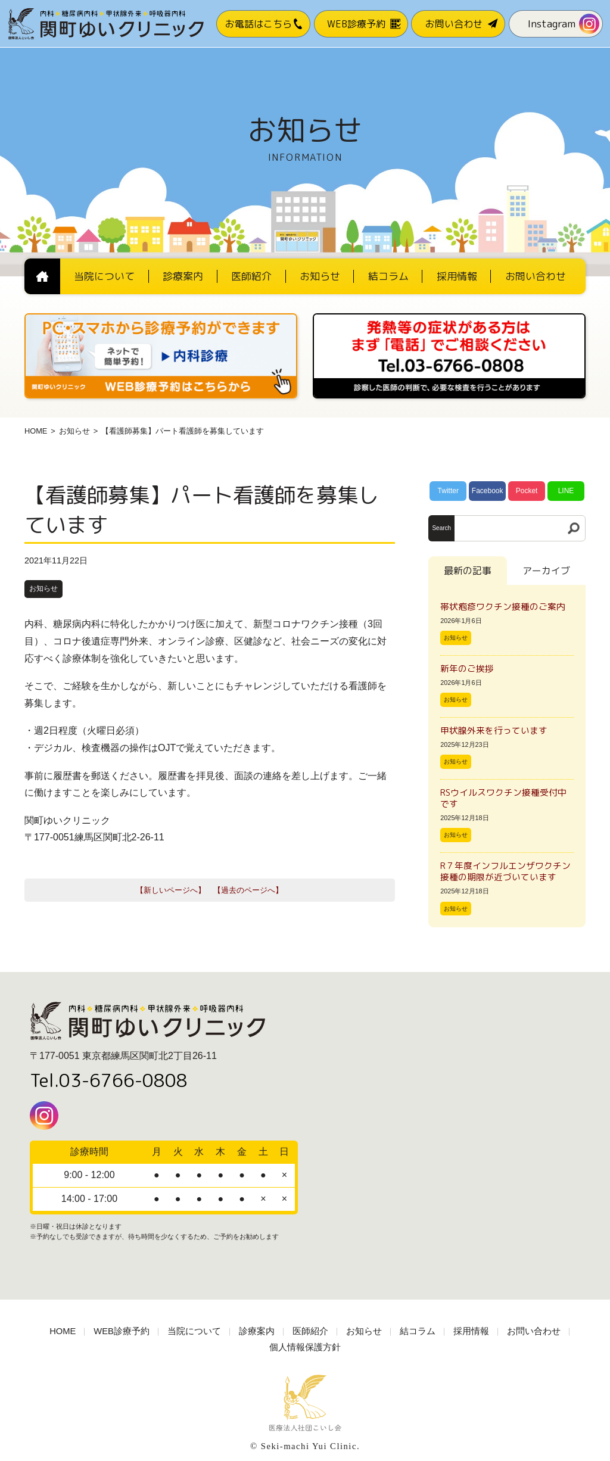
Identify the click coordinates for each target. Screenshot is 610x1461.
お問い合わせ (534, 1331)
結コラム (417, 1331)
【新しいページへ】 (171, 890)
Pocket (527, 491)
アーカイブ (546, 570)
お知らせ (74, 430)
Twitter (448, 491)
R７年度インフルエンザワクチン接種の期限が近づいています (505, 871)
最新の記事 (467, 570)
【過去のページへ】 (248, 890)
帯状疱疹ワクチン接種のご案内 (502, 606)
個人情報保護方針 (305, 1347)
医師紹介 (310, 1331)
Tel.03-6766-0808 (109, 1080)
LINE (566, 491)
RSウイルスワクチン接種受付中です (503, 798)
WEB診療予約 (122, 1331)
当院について (194, 1331)
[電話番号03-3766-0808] (449, 317)
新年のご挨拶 (471, 668)
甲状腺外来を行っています (493, 730)
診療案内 (257, 1331)
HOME (35, 430)
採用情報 (471, 1331)
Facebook (487, 491)
